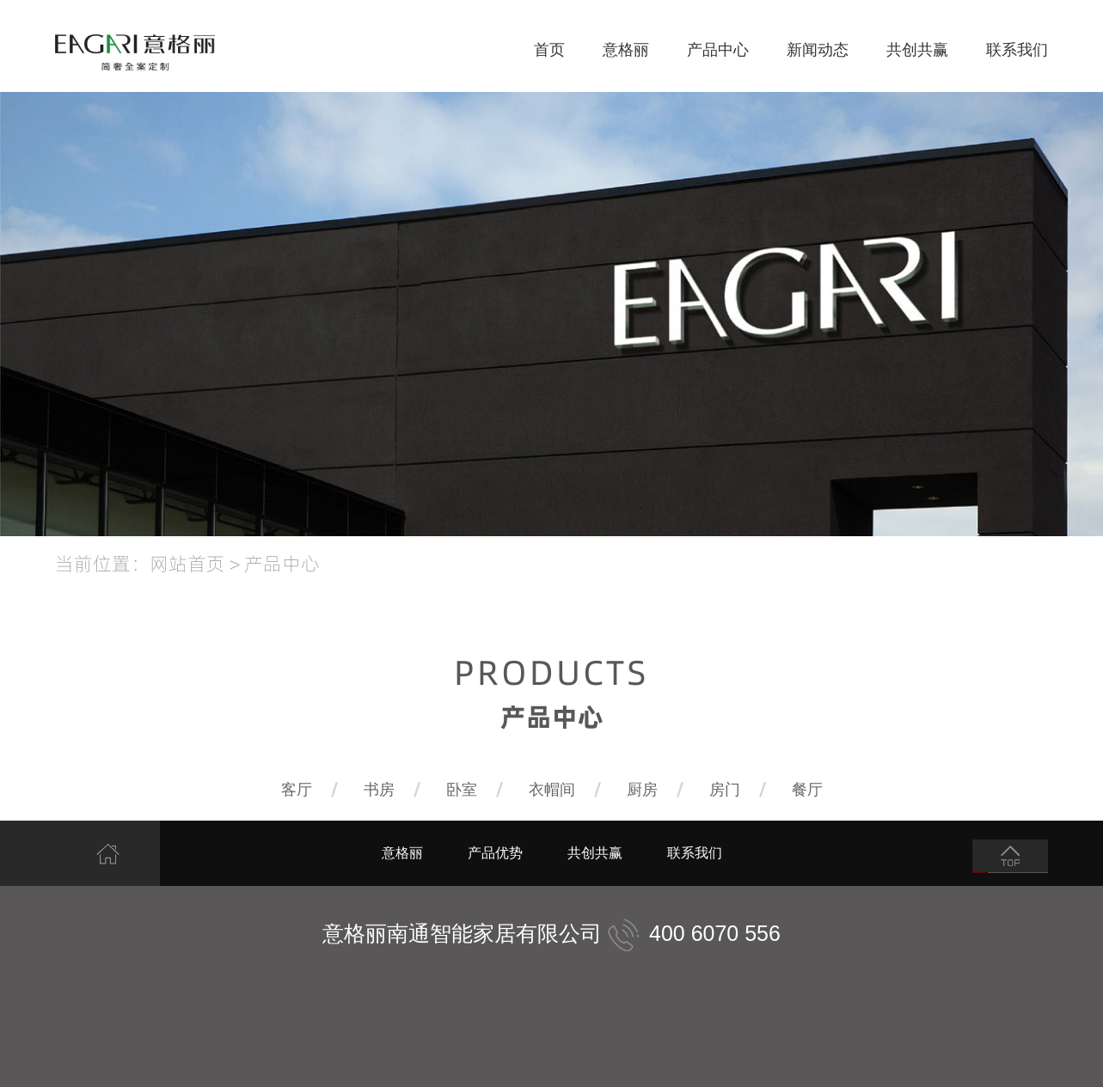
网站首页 (187, 563)
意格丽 (626, 49)
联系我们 (1017, 49)
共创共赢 (917, 49)
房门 (724, 789)
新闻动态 (818, 49)
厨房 (642, 789)
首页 (549, 49)
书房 (379, 789)
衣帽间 (552, 789)
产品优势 (495, 853)
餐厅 (807, 789)
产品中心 (718, 49)
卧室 (461, 789)
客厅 (296, 789)
